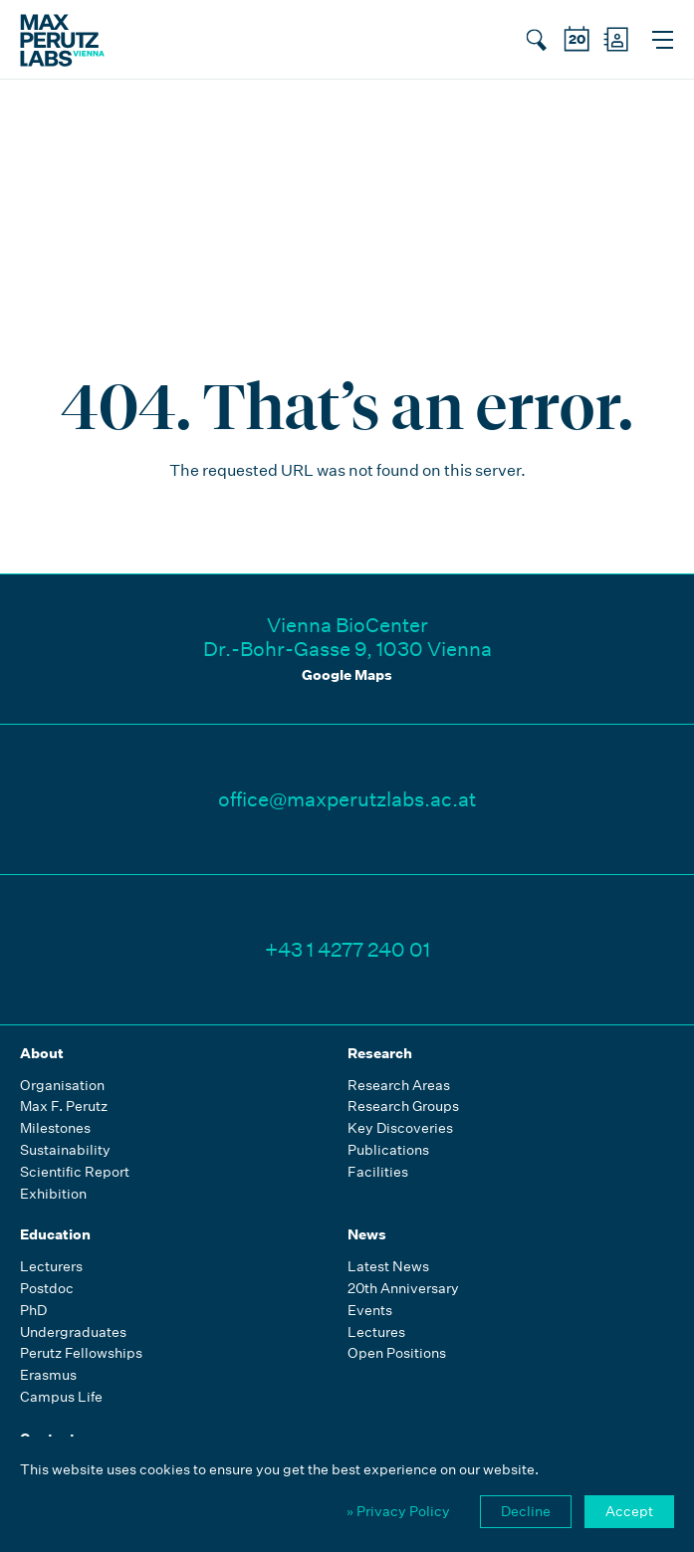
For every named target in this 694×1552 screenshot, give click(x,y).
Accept (629, 1511)
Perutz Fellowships (81, 1353)
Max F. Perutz (64, 1106)
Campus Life (61, 1397)
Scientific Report (74, 1172)
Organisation (62, 1085)
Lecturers (51, 1266)
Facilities (377, 1172)
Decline (526, 1511)
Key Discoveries (400, 1128)
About (42, 1053)
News (366, 1234)
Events (369, 1310)
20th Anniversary (403, 1288)
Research (379, 1053)
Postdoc (47, 1288)
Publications (388, 1150)
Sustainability (65, 1150)
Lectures (376, 1332)
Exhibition (53, 1194)
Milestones (55, 1128)
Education (55, 1234)
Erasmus (48, 1375)
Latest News (388, 1266)
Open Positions (396, 1353)
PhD (33, 1310)
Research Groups (403, 1106)
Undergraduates (73, 1332)
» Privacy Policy (398, 1511)
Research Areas (398, 1085)
